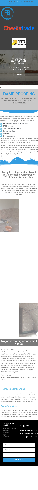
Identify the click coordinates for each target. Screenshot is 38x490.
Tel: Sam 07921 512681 (25, 426)
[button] (19, 51)
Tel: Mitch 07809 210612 (8, 424)
